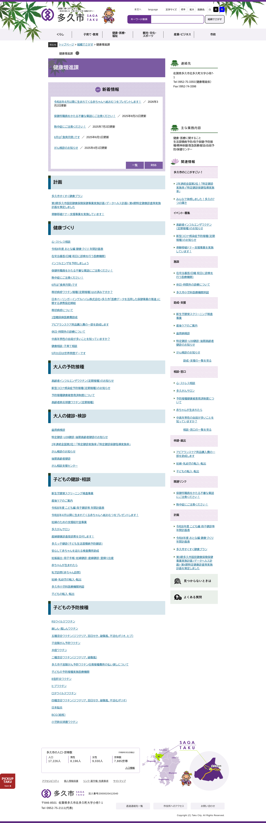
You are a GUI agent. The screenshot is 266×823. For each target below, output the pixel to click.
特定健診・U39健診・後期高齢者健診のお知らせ (80, 437)
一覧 (135, 165)
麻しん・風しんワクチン (65, 628)
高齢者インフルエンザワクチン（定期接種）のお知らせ (83, 380)
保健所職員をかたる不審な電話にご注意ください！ (85, 116)
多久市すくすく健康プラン (67, 196)
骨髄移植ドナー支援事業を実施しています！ (78, 214)
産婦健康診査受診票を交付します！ (73, 536)
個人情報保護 (71, 781)
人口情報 (130, 768)
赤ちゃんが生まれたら (65, 565)
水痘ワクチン (59, 650)
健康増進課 (66, 53)
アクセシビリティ (50, 781)
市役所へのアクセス (174, 806)
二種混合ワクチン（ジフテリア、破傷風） (74, 657)
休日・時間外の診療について (68, 331)
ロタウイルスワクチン (64, 693)
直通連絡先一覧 (134, 806)
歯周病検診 (58, 430)
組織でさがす (215, 19)
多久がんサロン (61, 529)
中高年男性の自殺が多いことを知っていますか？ (81, 339)
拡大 (192, 9)
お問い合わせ (208, 806)
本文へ (137, 9)
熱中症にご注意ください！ (70, 126)
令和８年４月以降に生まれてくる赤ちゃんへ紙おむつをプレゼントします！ (97, 101)
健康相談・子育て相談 (64, 346)
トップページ (66, 44)
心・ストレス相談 (61, 241)
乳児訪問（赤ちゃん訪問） (66, 572)
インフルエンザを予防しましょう (70, 263)
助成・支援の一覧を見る (197, 360)
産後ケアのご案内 (62, 500)
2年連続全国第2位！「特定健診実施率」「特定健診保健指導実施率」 (91, 444)
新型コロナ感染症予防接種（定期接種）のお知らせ (81, 388)
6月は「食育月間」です (67, 137)
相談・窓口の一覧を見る (197, 429)
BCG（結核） (59, 714)
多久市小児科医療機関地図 (68, 586)
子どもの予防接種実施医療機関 (70, 671)
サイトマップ (119, 781)
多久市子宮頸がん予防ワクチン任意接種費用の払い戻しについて (90, 664)
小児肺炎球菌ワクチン (65, 722)
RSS (153, 165)
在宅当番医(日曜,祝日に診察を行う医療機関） (79, 256)
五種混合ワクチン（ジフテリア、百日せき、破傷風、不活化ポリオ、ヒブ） (92, 636)
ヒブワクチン (59, 686)
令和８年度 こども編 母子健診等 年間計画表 (78, 507)
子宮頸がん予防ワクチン (66, 643)
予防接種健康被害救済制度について (73, 395)
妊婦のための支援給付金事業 (69, 522)
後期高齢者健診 (61, 458)
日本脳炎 (57, 707)
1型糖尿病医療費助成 (65, 317)
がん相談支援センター (65, 465)
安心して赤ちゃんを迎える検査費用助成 (75, 550)
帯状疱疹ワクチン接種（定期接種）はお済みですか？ (82, 292)
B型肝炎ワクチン (61, 679)
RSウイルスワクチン (63, 621)
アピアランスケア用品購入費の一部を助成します (80, 324)
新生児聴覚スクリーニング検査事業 (72, 493)
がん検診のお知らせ (66, 147)
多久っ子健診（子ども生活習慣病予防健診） (77, 543)
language (153, 9)
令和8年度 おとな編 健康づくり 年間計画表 (77, 249)
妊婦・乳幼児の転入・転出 (66, 579)
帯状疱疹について (62, 310)
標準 (183, 9)
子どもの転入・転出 (63, 594)
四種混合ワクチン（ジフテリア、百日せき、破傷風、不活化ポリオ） (89, 700)
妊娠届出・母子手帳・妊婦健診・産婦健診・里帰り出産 (83, 558)
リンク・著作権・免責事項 (95, 781)
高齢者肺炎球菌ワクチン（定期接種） (73, 402)
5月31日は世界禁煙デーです (69, 353)
